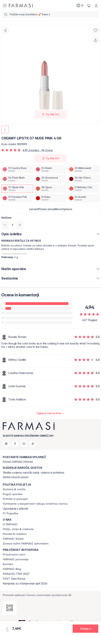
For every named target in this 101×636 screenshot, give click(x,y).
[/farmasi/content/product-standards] (15, 534)
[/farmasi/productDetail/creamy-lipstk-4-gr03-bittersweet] (84, 169)
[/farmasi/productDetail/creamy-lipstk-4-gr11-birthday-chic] (84, 188)
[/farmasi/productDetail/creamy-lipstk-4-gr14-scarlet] (84, 198)
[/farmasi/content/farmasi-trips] (16, 559)
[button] (50, 209)
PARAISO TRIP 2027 (16, 574)
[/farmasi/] (21, 6)
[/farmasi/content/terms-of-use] (13, 494)
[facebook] (15, 443)
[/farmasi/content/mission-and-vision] (18, 529)
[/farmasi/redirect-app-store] (9, 608)
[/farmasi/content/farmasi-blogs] (12, 569)
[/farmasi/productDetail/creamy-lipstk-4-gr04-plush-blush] (17, 179)
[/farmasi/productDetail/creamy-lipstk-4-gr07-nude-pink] (17, 188)
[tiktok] (32, 443)
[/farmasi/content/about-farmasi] (10, 524)
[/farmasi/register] (18, 461)
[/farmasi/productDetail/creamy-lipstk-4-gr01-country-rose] (17, 169)
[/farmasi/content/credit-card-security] (35, 504)
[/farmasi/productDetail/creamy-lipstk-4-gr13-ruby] (50, 198)
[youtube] (24, 443)
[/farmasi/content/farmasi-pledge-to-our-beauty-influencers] (26, 543)
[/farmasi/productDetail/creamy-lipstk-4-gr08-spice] (50, 188)
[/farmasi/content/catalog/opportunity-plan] (14, 554)
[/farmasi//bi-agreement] (10, 513)
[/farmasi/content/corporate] (13, 539)
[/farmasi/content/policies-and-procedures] (15, 499)
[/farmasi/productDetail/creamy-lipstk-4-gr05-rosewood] (50, 179)
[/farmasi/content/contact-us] (8, 564)
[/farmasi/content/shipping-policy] (14, 489)
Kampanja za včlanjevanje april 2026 (25, 583)
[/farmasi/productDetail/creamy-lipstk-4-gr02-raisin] (50, 169)
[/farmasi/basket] (89, 5)
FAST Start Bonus (14, 578)
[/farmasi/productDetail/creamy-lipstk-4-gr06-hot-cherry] (84, 179)
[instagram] (6, 443)
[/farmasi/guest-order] (16, 477)
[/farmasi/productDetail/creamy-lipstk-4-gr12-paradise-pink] (17, 198)
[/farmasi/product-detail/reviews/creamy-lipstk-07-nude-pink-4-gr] (50, 413)
